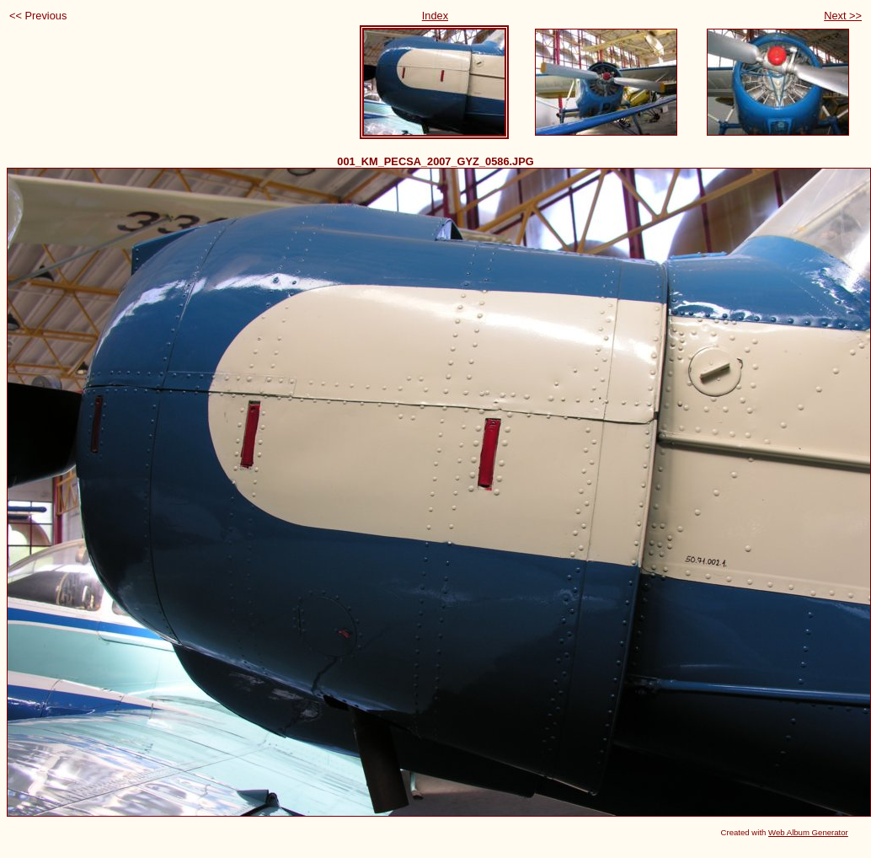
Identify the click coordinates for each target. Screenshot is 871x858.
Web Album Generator (808, 832)
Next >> (843, 15)
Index (435, 15)
